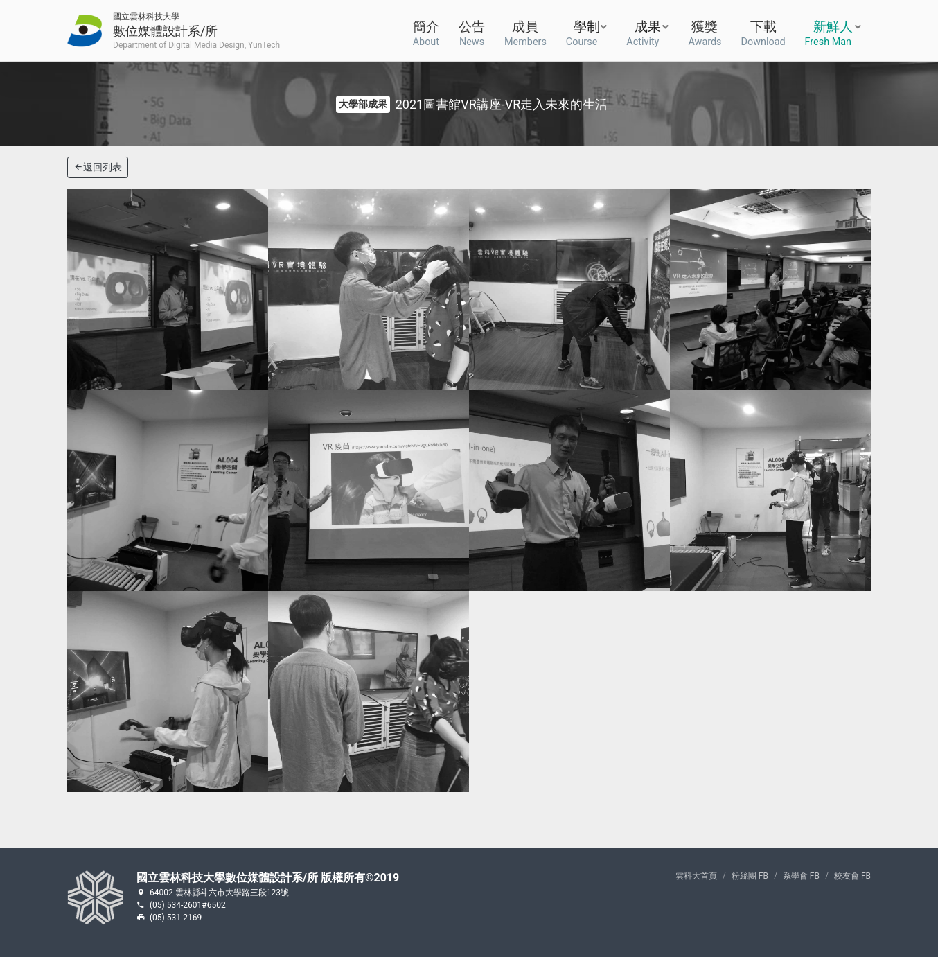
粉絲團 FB (750, 876)
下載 (763, 32)
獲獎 (704, 32)
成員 (525, 32)
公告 (472, 32)
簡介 (426, 32)
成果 (643, 32)
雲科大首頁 (696, 876)
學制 (583, 32)
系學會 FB (801, 876)
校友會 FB (852, 876)
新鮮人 (829, 32)
